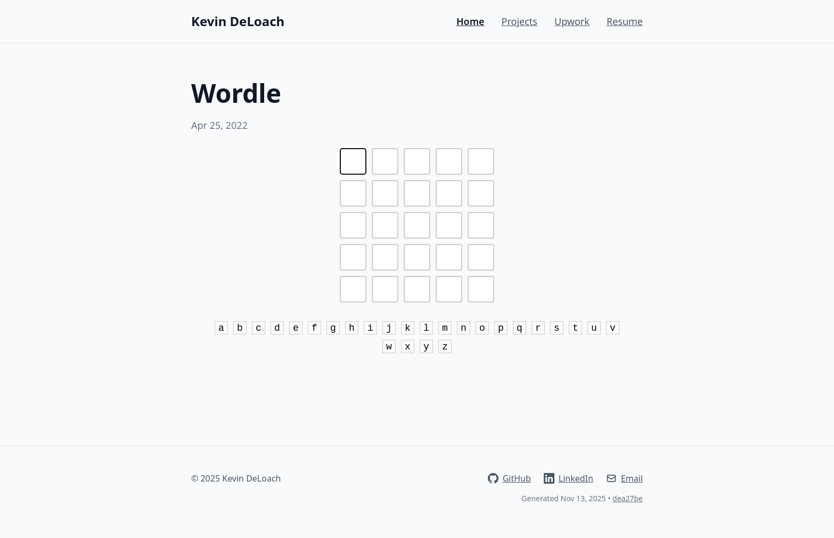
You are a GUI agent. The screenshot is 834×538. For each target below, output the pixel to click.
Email (624, 478)
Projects (519, 21)
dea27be (627, 498)
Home (470, 21)
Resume (625, 21)
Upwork (572, 21)
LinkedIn (568, 478)
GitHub (509, 478)
